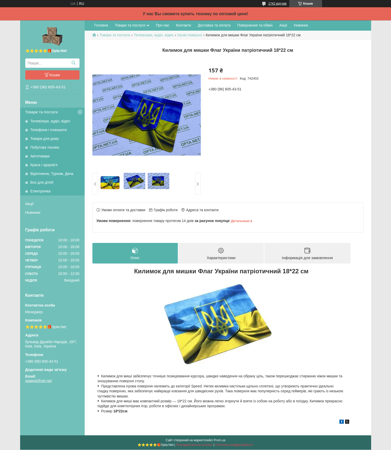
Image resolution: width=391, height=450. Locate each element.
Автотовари (40, 156)
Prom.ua (219, 440)
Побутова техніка (44, 147)
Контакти (183, 25)
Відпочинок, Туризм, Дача (51, 174)
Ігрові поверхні (189, 35)
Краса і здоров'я (44, 165)
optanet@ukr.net (38, 381)
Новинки (33, 212)
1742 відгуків (277, 3)
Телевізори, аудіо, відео (50, 121)
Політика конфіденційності (234, 445)
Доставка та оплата (214, 25)
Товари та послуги (41, 112)
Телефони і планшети (48, 130)
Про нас (162, 25)
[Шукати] (73, 63)
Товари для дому (44, 139)
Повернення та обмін (255, 25)
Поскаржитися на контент (194, 445)
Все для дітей (41, 182)
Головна (101, 25)
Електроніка (40, 191)
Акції (29, 203)
